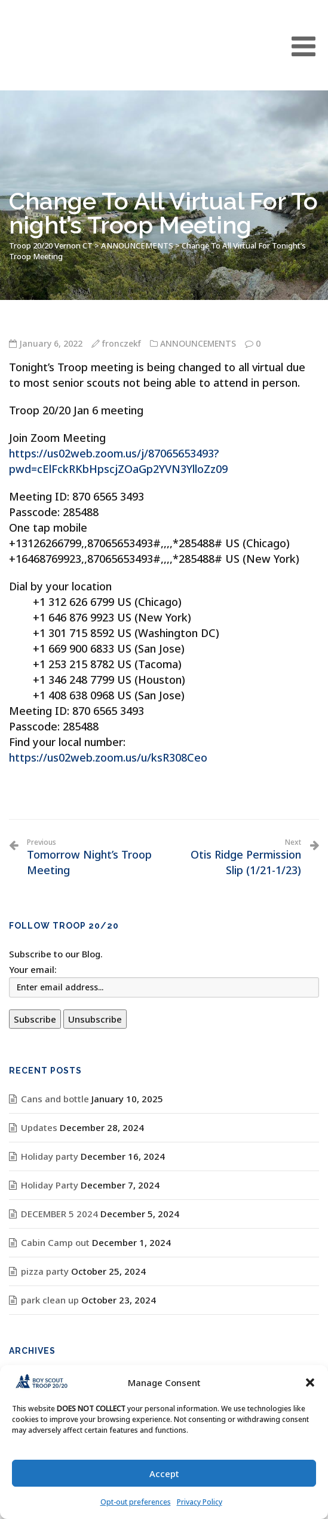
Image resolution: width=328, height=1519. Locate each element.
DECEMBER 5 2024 (59, 1214)
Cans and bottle (55, 1099)
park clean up (50, 1300)
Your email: (33, 969)
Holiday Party (49, 1185)
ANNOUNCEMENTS (198, 343)
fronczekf (121, 343)
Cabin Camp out (55, 1242)
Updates (39, 1127)
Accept (164, 1473)
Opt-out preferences (135, 1502)
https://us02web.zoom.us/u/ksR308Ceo (108, 757)
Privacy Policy (199, 1502)
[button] (310, 1382)
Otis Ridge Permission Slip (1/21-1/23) (237, 857)
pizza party (45, 1271)
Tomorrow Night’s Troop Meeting (91, 857)
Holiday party (49, 1156)
